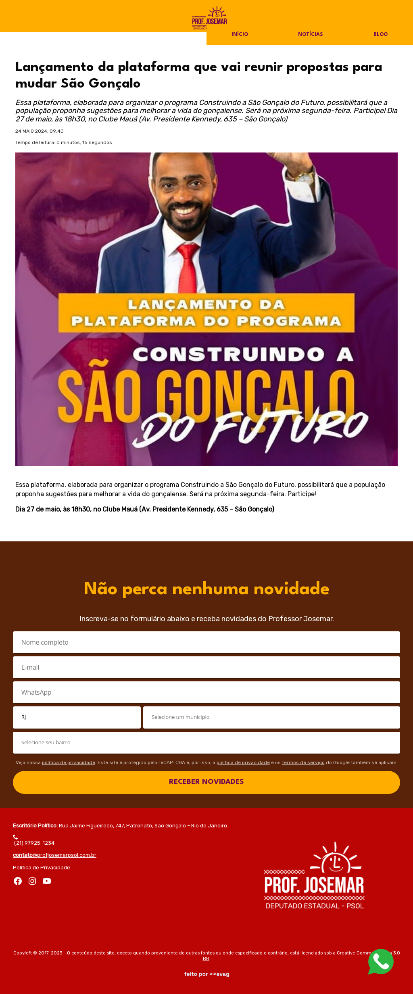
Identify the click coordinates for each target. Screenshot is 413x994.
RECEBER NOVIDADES (206, 782)
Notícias (310, 34)
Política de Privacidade (41, 868)
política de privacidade (68, 762)
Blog (380, 34)
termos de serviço (303, 762)
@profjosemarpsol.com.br (54, 855)
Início (240, 34)
